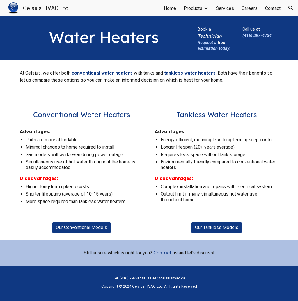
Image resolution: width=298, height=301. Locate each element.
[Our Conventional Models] (81, 227)
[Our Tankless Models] (216, 227)
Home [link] (170, 8)
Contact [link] (273, 8)
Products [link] (193, 8)
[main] (104, 37)
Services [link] (225, 8)
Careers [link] (250, 8)
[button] (291, 8)
